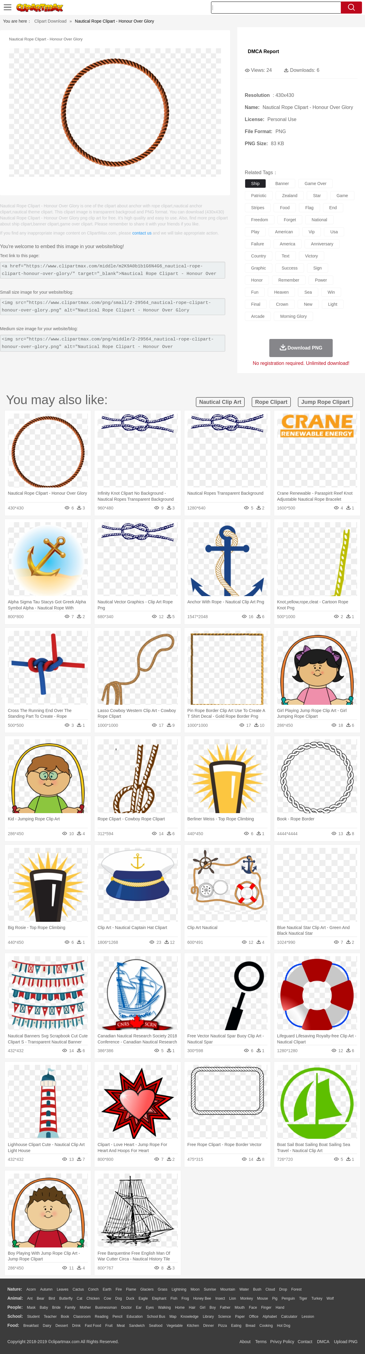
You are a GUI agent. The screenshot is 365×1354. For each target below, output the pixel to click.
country (258, 256)
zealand (289, 195)
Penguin (288, 1298)
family (70, 1307)
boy (213, 1307)
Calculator (289, 1316)
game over (315, 183)
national (319, 219)
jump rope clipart (325, 402)
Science (224, 1316)
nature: (15, 1289)
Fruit (109, 1326)
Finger (266, 1307)
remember (288, 280)
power (321, 280)
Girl (202, 1307)
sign (317, 268)
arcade (257, 316)
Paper (240, 1316)
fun (254, 292)
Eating (236, 1326)
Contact (305, 1341)
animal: (15, 1298)
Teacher (50, 1316)
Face (253, 1307)
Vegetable (175, 1326)
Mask (31, 1307)
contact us (142, 233)
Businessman (106, 1307)
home (180, 1307)
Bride (56, 1307)
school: (15, 1316)
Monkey (246, 1298)
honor (257, 280)
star (317, 195)
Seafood (155, 1326)
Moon (195, 1289)
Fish (174, 1298)
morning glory (293, 316)
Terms (261, 1341)
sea (308, 292)
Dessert (62, 1326)
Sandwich (137, 1326)
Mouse (262, 1298)
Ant (30, 1298)
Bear (40, 1298)
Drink (76, 1326)
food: (13, 1325)
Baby (44, 1307)
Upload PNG (346, 1341)
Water (244, 1289)
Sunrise (210, 1289)
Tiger (303, 1298)
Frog (185, 1298)
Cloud (270, 1289)
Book (65, 1316)
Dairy (47, 1326)
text (286, 256)
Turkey (316, 1298)
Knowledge (189, 1316)
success (290, 268)
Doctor (126, 1307)
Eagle (143, 1298)
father (225, 1307)
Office (253, 1316)
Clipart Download (50, 21)
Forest (296, 1289)
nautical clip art (220, 402)
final (255, 304)
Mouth (240, 1307)
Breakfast (31, 1326)
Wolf (330, 1298)
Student (33, 1316)
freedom (259, 219)
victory (311, 256)
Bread (250, 1326)
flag (309, 207)
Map (172, 1316)
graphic (258, 268)
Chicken (93, 1298)
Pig (274, 1298)
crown (282, 304)
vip (312, 231)
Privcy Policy (282, 1341)
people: (15, 1307)
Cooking (266, 1326)
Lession (308, 1316)
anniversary (322, 243)
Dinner (208, 1326)
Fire (119, 1289)
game (342, 195)
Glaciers (147, 1289)
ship (255, 183)
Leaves (63, 1289)
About (245, 1341)
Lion (232, 1298)
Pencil (118, 1316)
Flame (131, 1289)
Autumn (46, 1289)
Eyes (150, 1307)
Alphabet (270, 1316)
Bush (257, 1289)
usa (334, 231)
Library (208, 1316)
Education (134, 1316)
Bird (52, 1298)
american (284, 231)
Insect (220, 1298)
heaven (281, 292)
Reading (101, 1316)
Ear (139, 1307)
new (308, 304)
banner (282, 183)
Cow (107, 1298)
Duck (130, 1298)
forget (290, 219)
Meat (121, 1326)
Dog (118, 1298)
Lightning (179, 1289)
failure (257, 243)
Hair (192, 1307)
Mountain (227, 1289)
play (255, 231)
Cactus (78, 1289)
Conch (93, 1289)
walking (164, 1307)
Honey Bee (202, 1298)
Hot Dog (283, 1326)
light (332, 304)
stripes (257, 207)
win (331, 292)
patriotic (259, 195)
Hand (280, 1307)
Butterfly (65, 1298)
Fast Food (93, 1326)
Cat (79, 1298)
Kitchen (193, 1326)
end (333, 207)
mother (85, 1307)
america (287, 243)
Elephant (159, 1298)
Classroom (82, 1316)
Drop (283, 1289)
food (285, 207)
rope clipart (271, 402)
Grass (163, 1289)
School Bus (156, 1316)
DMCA (323, 1341)
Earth (107, 1289)
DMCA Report (263, 51)
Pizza (222, 1326)
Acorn (31, 1289)
